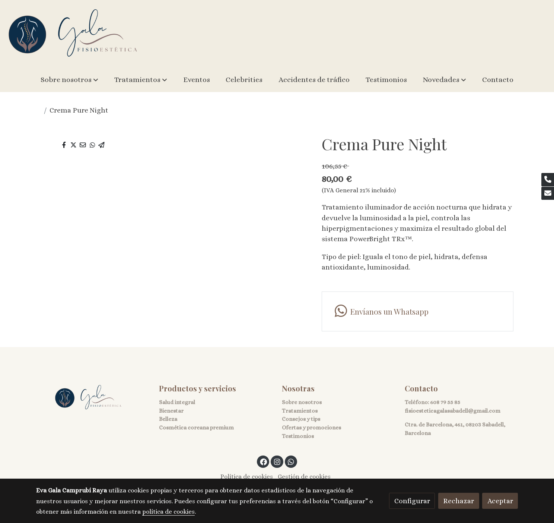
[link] (73, 34)
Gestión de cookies (304, 476)
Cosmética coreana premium (196, 427)
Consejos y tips (301, 419)
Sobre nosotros (302, 402)
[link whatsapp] (417, 311)
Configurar (412, 501)
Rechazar (458, 501)
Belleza (168, 419)
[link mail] (547, 193)
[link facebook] (263, 461)
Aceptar (500, 501)
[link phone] (547, 179)
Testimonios (298, 436)
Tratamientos (300, 410)
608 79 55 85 (445, 402)
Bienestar (171, 410)
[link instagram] (277, 461)
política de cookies (168, 511)
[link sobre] (92, 397)
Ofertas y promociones (311, 427)
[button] (69, 80)
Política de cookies (246, 476)
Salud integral (177, 402)
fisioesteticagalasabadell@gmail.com (452, 410)
